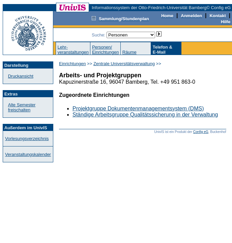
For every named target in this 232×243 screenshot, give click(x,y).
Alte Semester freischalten (22, 107)
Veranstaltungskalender (28, 154)
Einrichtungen (72, 63)
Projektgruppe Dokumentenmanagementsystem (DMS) (138, 108)
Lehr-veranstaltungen (73, 50)
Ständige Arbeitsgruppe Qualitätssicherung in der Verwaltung (145, 114)
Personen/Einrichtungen (105, 50)
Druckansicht (20, 76)
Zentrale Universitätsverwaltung (124, 63)
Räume (129, 52)
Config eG (200, 132)
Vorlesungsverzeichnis (27, 138)
